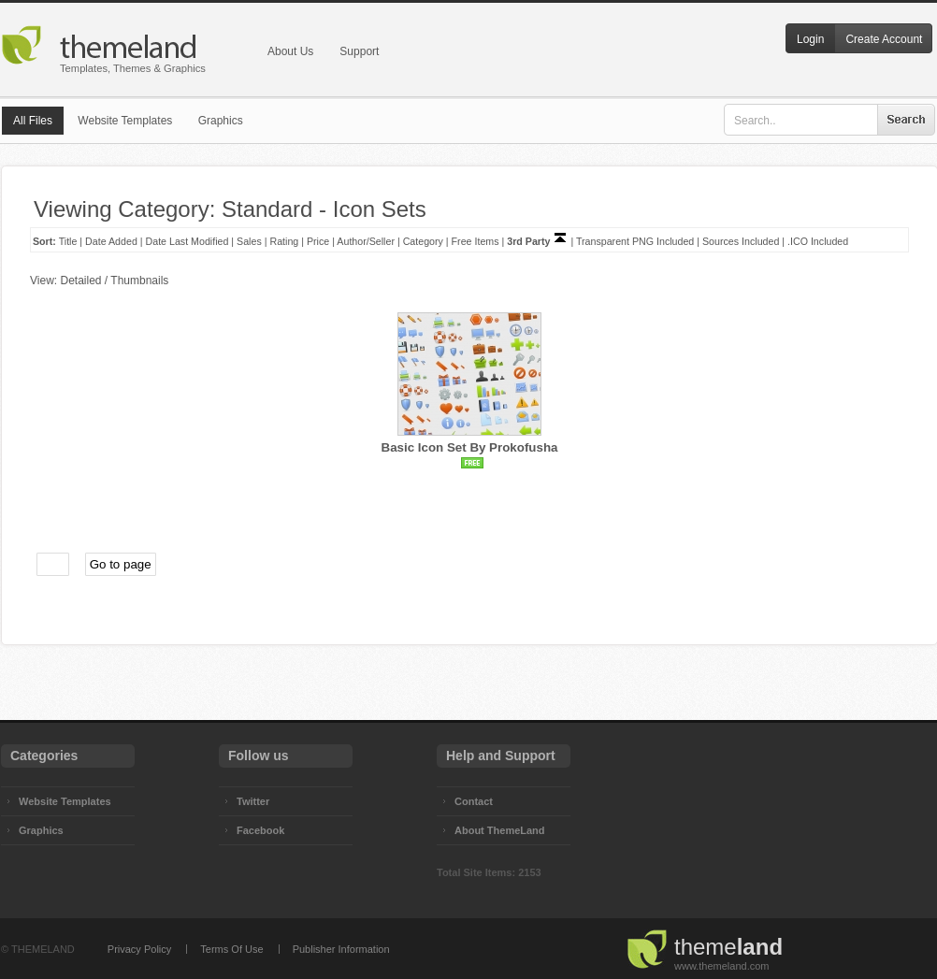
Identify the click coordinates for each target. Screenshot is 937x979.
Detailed (80, 280)
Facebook (260, 830)
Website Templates (125, 120)
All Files (32, 120)
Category (423, 241)
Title (68, 241)
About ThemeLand (499, 830)
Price (318, 241)
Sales (249, 241)
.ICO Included (817, 241)
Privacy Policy (139, 949)
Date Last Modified (187, 241)
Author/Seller (366, 241)
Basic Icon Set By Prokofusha (470, 447)
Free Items (475, 241)
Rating (283, 241)
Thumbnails (139, 280)
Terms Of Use (231, 949)
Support (359, 51)
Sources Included (740, 241)
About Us (290, 51)
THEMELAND (43, 949)
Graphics (220, 120)
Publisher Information (341, 949)
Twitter (253, 801)
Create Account (883, 39)
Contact (473, 801)
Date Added (111, 241)
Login (810, 39)
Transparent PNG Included (635, 241)
